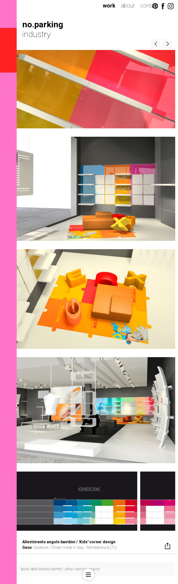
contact (149, 5)
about (128, 5)
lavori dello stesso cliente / (60, 569)
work (109, 5)
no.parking (42, 24)
